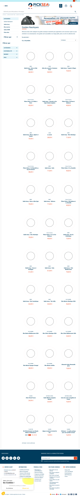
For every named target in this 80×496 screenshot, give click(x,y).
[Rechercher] (40, 11)
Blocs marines (7, 27)
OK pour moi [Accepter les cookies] (25, 488)
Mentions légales (6, 494)
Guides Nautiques (8, 21)
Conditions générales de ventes (16, 494)
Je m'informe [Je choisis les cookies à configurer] (9, 488)
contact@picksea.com (9, 473)
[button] (3, 493)
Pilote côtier (6, 32)
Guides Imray (7, 24)
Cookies (23, 494)
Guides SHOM (7, 29)
